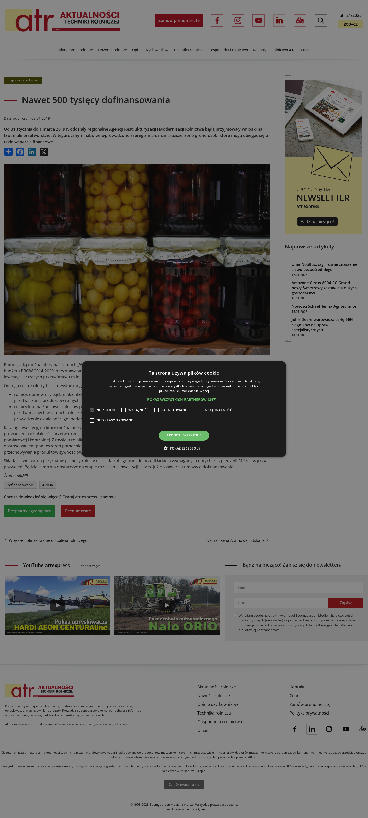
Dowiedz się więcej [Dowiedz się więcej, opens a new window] (195, 391)
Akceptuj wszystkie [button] (184, 435)
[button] (184, 399)
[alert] (184, 409)
